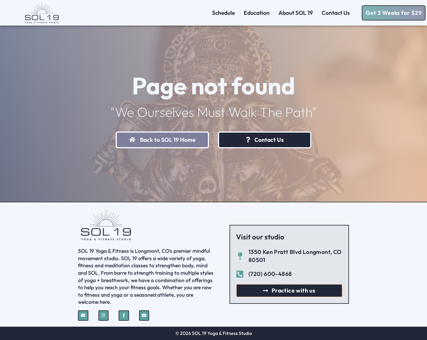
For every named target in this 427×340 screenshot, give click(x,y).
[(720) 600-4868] (240, 274)
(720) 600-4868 (270, 273)
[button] (394, 12)
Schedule (223, 12)
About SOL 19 (295, 12)
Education (257, 12)
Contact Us (337, 12)
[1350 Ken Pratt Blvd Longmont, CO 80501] (240, 256)
